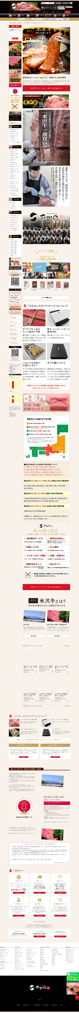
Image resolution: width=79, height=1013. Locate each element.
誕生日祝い (42, 965)
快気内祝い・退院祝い (44, 964)
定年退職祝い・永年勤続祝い (57, 954)
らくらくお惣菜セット (14, 230)
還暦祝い (53, 957)
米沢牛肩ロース (13, 155)
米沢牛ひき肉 (13, 193)
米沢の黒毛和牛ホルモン (31, 966)
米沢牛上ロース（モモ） (15, 181)
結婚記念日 (42, 949)
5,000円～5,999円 (14, 247)
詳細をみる (19, 892)
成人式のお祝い (43, 960)
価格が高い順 (35, 645)
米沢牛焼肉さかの (54, 1005)
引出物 (41, 955)
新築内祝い (42, 959)
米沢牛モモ (17, 959)
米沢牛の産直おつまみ (14, 228)
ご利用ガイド (22, 11)
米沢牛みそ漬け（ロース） (15, 215)
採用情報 (67, 11)
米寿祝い (53, 962)
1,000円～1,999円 (14, 241)
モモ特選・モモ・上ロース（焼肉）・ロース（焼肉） (26, 22)
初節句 (41, 967)
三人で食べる (13, 206)
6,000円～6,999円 (14, 249)
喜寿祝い (53, 960)
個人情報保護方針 (37, 1005)
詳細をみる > (39, 936)
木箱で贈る (57, 19)
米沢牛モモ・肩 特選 (14, 157)
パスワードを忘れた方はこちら (15, 313)
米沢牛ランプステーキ (14, 168)
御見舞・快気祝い (55, 951)
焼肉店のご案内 (37, 11)
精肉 (62, 1005)
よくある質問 (29, 11)
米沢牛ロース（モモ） (14, 183)
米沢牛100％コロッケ (14, 221)
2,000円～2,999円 (14, 242)
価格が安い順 (30, 645)
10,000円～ (12, 255)
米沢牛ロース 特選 (18, 949)
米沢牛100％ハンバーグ (15, 224)
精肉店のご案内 (45, 11)
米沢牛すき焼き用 (14, 129)
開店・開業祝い (55, 949)
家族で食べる (13, 208)
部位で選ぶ (14, 22)
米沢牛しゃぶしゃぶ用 (14, 133)
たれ (11, 232)
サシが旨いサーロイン (41, 19)
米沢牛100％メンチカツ (15, 219)
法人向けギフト (60, 11)
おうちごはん (13, 140)
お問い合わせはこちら (60, 936)
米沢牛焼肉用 (13, 131)
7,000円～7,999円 (14, 250)
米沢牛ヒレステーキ (14, 164)
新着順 (40, 645)
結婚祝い (41, 951)
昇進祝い (53, 955)
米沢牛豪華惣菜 (50, 19)
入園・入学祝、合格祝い (44, 970)
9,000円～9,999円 (14, 253)
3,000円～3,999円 (14, 244)
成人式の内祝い (43, 962)
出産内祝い (42, 957)
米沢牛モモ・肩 (13, 159)
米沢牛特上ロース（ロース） (32, 952)
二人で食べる (13, 204)
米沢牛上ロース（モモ (31, 954)
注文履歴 (33, 19)
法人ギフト (54, 964)
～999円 (12, 239)
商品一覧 (15, 11)
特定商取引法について (27, 1005)
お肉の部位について (13, 368)
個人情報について (13, 371)
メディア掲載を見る (46, 297)
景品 (53, 965)
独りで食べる (13, 202)
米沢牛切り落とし (14, 162)
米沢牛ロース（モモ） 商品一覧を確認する (46, 88)
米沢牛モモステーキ (14, 170)
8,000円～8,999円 (14, 252)
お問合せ (11, 370)
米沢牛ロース (13, 151)
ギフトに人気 (27, 19)
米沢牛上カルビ (29, 949)
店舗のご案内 (46, 1005)
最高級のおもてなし (3, 955)
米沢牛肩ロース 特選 (14, 153)
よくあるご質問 (12, 369)
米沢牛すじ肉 (13, 185)
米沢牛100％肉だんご (69, 955)
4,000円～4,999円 (14, 245)
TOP (10, 11)
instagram (39, 999)
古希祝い (53, 959)
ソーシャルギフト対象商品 (66, 19)
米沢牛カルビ (13, 176)
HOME (10, 22)
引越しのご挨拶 (55, 952)
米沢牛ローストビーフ (14, 226)
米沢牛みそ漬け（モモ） (15, 217)
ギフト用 (12, 138)
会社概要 (52, 11)
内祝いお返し (42, 954)
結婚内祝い (42, 952)
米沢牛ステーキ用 (14, 135)
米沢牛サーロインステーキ (15, 166)
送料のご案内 (15, 26)
